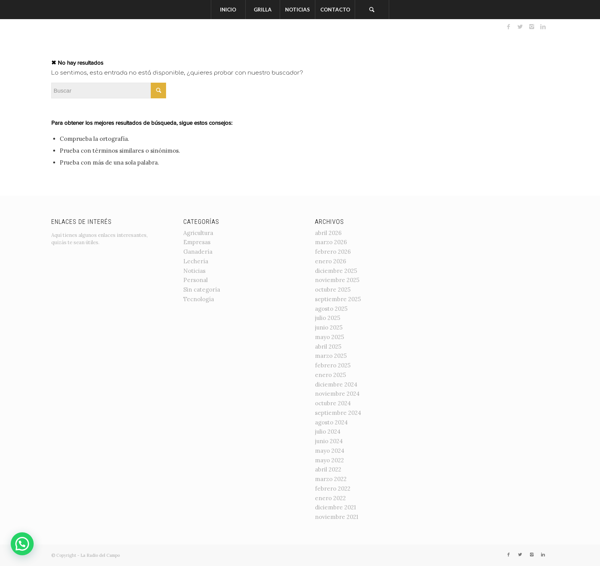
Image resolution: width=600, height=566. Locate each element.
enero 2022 (330, 498)
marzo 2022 (331, 479)
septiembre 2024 (338, 412)
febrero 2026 (333, 251)
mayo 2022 (329, 460)
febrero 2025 (333, 365)
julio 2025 (327, 317)
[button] (22, 543)
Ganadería (197, 251)
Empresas (196, 242)
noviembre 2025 (337, 280)
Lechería (195, 261)
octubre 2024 (333, 403)
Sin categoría (201, 289)
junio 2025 (328, 327)
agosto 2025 (331, 308)
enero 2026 (330, 261)
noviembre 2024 (337, 393)
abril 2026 (328, 233)
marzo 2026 (331, 242)
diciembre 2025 (336, 270)
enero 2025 (330, 374)
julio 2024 (328, 431)
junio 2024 (329, 441)
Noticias (194, 270)
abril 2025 (328, 346)
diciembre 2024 (336, 384)
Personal (195, 280)
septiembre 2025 (338, 299)
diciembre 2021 (335, 507)
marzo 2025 (331, 355)
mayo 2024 (329, 450)
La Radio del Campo (100, 555)
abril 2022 (328, 469)
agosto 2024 (331, 422)
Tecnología (198, 299)
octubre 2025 (333, 289)
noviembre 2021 (336, 516)
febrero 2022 (333, 488)
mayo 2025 (329, 337)
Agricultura (198, 233)
